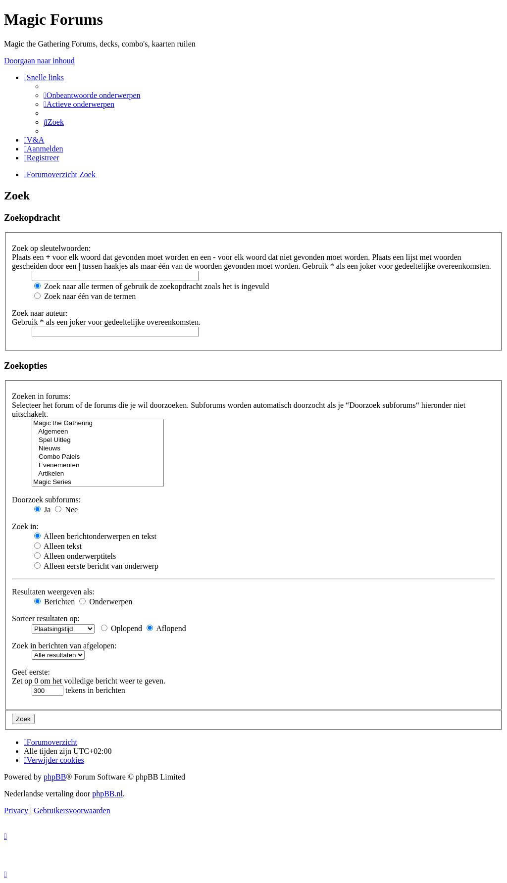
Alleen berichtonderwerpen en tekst (95, 536)
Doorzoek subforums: (46, 499)
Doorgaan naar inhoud (39, 60)
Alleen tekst (58, 546)
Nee (66, 509)
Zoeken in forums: (41, 396)
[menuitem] (92, 95)
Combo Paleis (97, 457)
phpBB (55, 777)
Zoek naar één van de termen (85, 296)
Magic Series (97, 482)
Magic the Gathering (97, 423)
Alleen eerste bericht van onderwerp (96, 566)
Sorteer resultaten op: (46, 618)
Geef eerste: (31, 672)
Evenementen (97, 465)
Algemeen (97, 432)
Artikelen (97, 474)
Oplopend (121, 628)
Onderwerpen (105, 601)
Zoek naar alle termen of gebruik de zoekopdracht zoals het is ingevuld (151, 286)
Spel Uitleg (97, 440)
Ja (42, 509)
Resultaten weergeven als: (53, 592)
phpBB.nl (107, 793)
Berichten (54, 601)
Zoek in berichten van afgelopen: (64, 645)
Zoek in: (25, 526)
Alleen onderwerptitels (75, 556)
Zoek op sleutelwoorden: (51, 248)
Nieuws (97, 448)
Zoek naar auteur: (40, 313)
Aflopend (166, 628)
